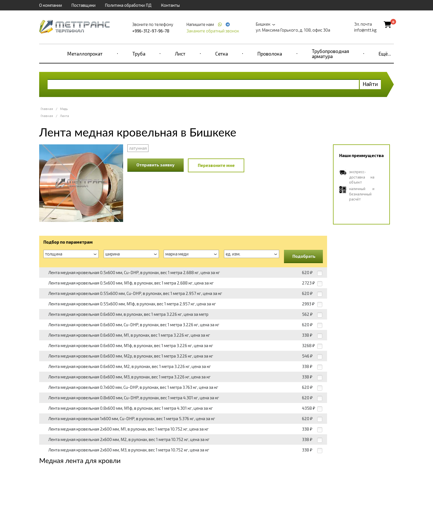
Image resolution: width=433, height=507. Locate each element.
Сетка (221, 53)
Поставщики (83, 5)
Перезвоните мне (216, 165)
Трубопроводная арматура (330, 54)
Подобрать (304, 256)
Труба (138, 53)
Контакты (170, 5)
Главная (47, 109)
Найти (370, 84)
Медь (64, 109)
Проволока (269, 53)
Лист (180, 53)
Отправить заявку (155, 164)
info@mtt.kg (365, 29)
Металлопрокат (85, 53)
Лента (64, 116)
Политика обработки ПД (128, 5)
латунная (138, 148)
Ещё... (385, 53)
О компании (50, 5)
